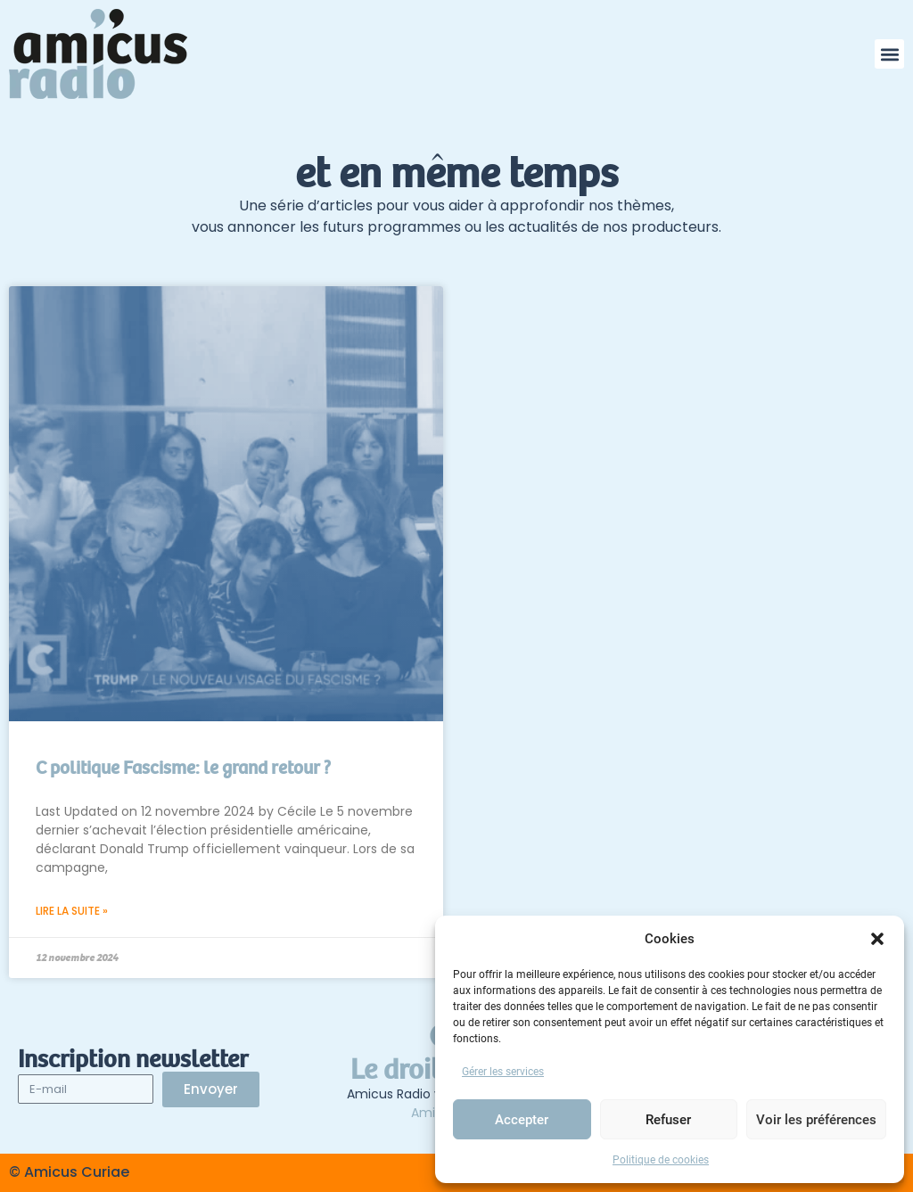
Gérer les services (503, 1071)
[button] (877, 939)
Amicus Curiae (76, 1172)
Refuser (668, 1120)
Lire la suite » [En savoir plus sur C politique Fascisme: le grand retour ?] (72, 910)
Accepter (521, 1120)
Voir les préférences (816, 1120)
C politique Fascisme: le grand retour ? (183, 768)
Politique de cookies (661, 1160)
